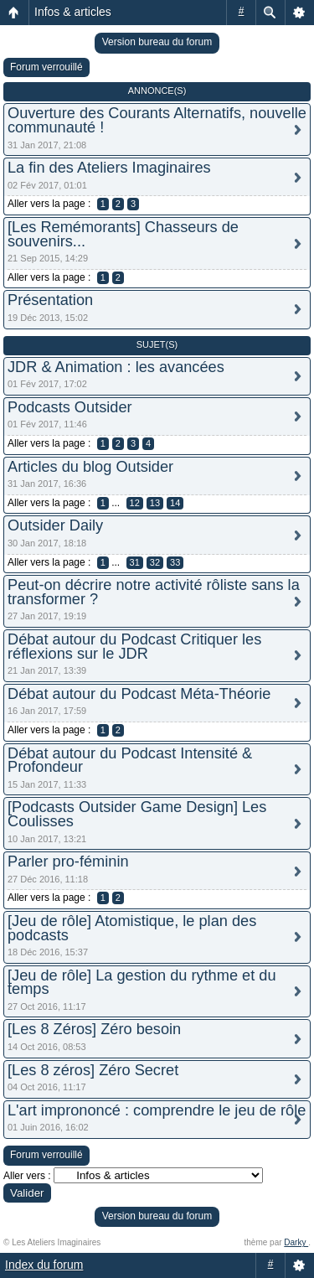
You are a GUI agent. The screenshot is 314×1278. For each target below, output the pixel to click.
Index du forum (44, 1264)
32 (155, 562)
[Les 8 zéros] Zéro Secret (93, 1070)
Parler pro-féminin (68, 861)
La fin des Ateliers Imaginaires (109, 167)
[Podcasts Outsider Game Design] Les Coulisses (137, 814)
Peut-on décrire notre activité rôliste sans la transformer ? (154, 592)
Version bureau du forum (157, 42)
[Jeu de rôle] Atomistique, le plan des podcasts (132, 928)
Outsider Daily (55, 525)
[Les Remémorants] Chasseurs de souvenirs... (123, 234)
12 (135, 503)
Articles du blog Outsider (90, 466)
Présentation (50, 300)
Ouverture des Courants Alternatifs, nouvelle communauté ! (157, 120)
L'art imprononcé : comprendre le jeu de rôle (157, 1110)
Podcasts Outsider (70, 407)
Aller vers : (27, 1176)
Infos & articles (72, 11)
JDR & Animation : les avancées (116, 367)
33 (175, 562)
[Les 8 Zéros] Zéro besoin (94, 1029)
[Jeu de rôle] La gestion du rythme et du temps (142, 982)
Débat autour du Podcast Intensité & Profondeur (130, 760)
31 (135, 562)
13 (155, 503)
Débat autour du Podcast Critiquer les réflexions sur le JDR (134, 646)
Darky (296, 1242)
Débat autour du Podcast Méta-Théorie (139, 694)
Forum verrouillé (46, 67)
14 (175, 503)
